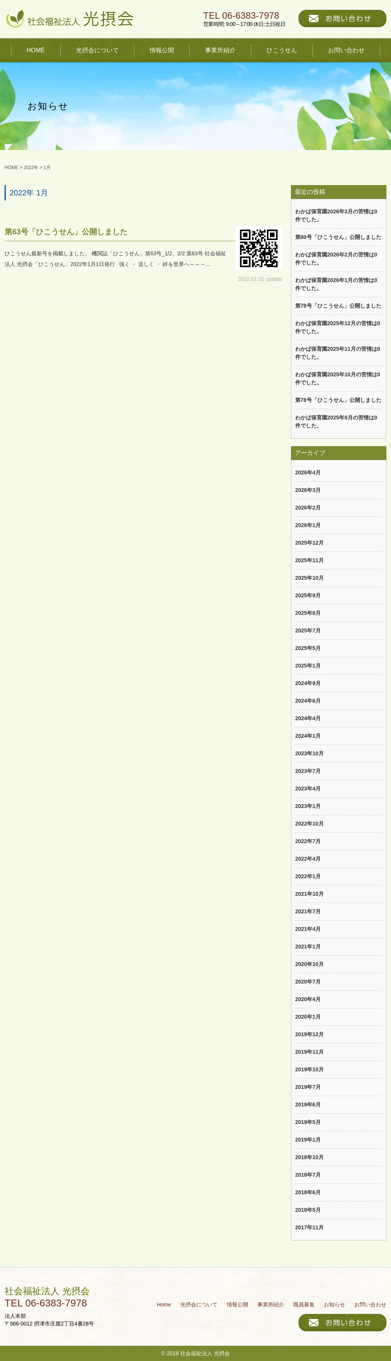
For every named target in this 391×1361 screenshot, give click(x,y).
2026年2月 (308, 508)
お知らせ (334, 1304)
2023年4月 (308, 788)
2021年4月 (308, 929)
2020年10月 (309, 964)
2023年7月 (308, 771)
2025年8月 (308, 613)
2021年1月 (308, 946)
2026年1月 (308, 525)
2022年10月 (309, 824)
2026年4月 (308, 472)
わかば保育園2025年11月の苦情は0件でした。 (337, 353)
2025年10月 (309, 578)
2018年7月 (308, 1175)
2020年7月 (308, 982)
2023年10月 (309, 753)
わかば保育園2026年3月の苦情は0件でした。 (336, 215)
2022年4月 (308, 859)
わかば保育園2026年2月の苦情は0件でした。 (336, 259)
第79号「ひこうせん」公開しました (338, 306)
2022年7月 (308, 841)
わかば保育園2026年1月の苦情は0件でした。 (336, 284)
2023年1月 (308, 806)
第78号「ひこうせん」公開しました (338, 400)
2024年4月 (308, 718)
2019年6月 (308, 1104)
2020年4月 (308, 999)
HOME (36, 50)
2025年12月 (309, 543)
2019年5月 (308, 1122)
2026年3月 (308, 490)
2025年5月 (308, 648)
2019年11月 (309, 1052)
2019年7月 (308, 1087)
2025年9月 (308, 595)
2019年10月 (309, 1069)
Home (164, 1304)
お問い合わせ (346, 50)
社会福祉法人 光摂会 (47, 1291)
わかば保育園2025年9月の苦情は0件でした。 (336, 421)
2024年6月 (308, 701)
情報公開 (162, 50)
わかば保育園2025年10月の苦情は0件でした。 (337, 378)
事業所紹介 (220, 50)
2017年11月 (309, 1227)
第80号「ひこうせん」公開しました (338, 237)
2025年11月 (309, 560)
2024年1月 (308, 736)
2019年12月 (309, 1034)
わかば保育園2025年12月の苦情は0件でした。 (337, 327)
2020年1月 (308, 1017)
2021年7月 (308, 911)
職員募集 (304, 1304)
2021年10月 (309, 894)
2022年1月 (308, 876)
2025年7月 (308, 630)
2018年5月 (308, 1210)
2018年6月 (308, 1192)
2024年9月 (308, 683)
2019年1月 (308, 1140)
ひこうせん (282, 50)
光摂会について (97, 50)
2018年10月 (309, 1157)
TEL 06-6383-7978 (241, 15)
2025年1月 (308, 666)
